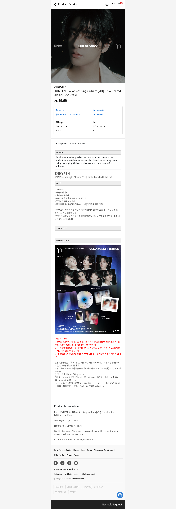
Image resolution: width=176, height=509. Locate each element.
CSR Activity (59, 455)
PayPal (87, 486)
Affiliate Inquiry (71, 474)
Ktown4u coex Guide (62, 450)
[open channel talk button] (120, 495)
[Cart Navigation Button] (119, 4)
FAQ (83, 450)
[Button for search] (107, 4)
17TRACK (98, 486)
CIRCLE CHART (74, 486)
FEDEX (73, 492)
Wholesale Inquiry (89, 474)
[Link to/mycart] (119, 4)
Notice (76, 450)
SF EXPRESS (60, 492)
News (89, 450)
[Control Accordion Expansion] (88, 469)
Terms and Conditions (103, 450)
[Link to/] (113, 4)
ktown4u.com (78, 478)
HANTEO (59, 486)
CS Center (58, 474)
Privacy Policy (73, 455)
